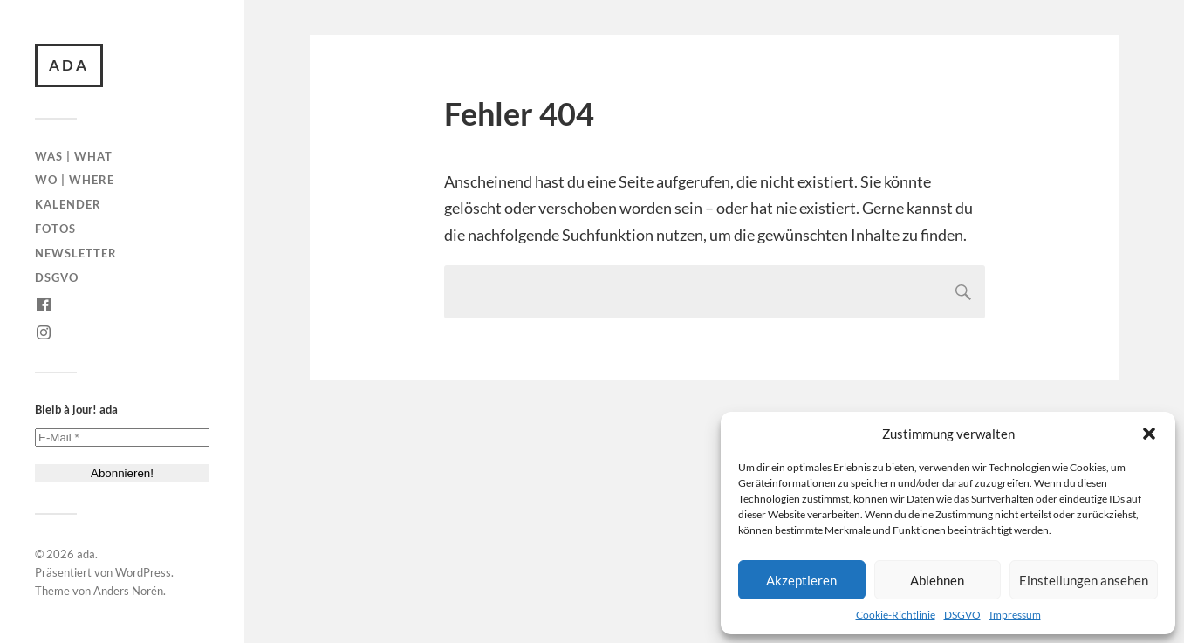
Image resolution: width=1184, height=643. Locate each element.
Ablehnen (937, 580)
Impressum (1015, 614)
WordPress (143, 572)
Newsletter (76, 253)
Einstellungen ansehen (1083, 580)
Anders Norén (128, 591)
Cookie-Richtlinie (895, 614)
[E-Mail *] (122, 437)
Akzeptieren (801, 580)
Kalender (68, 204)
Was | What (74, 156)
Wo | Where (74, 180)
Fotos (55, 229)
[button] (1149, 433)
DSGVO (962, 614)
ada (69, 65)
